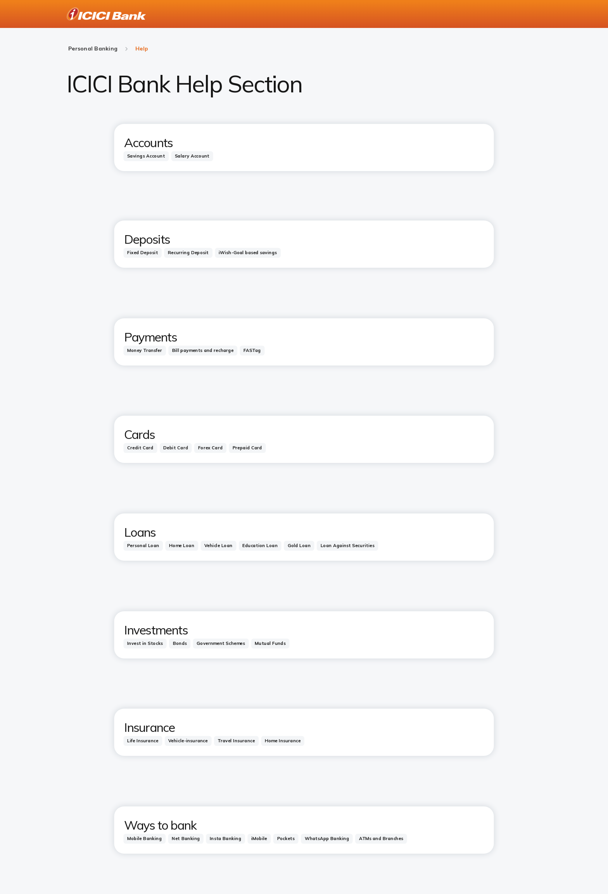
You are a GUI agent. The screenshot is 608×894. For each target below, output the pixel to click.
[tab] (146, 156)
